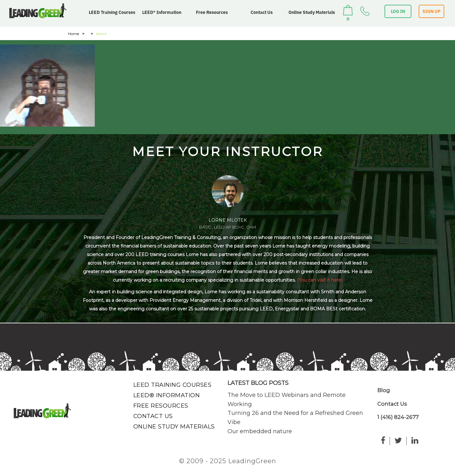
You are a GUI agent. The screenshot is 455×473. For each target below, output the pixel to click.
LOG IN (398, 11)
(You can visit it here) (320, 280)
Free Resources (212, 12)
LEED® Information (161, 12)
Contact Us (262, 12)
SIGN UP (431, 11)
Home (73, 33)
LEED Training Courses (112, 12)
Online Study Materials (311, 12)
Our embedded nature (260, 431)
